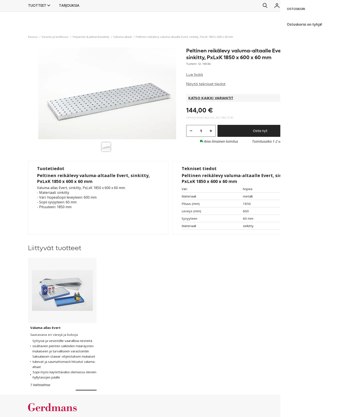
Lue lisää (194, 74)
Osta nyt (260, 131)
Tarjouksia (189, 27)
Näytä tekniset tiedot (206, 84)
